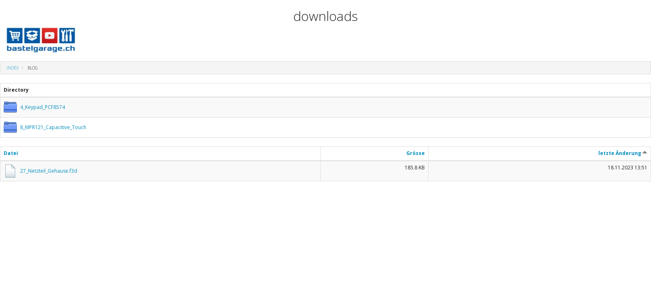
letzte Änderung (622, 153)
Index (13, 68)
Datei (11, 153)
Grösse (415, 153)
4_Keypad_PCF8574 (42, 107)
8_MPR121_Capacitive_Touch (53, 127)
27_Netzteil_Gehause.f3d (48, 170)
